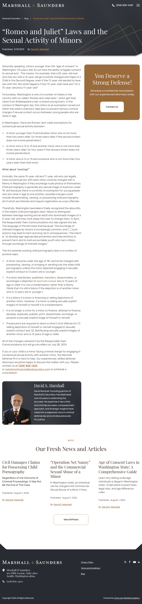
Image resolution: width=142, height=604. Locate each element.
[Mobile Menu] (138, 5)
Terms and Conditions (90, 568)
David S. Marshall (40, 49)
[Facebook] (130, 562)
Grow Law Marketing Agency (127, 598)
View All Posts (71, 519)
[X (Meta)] (125, 562)
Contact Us (112, 106)
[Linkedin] (139, 562)
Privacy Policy (87, 562)
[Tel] (122, 5)
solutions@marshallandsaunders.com (27, 369)
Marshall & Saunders (11, 18)
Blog (26, 18)
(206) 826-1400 (27, 365)
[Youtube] (134, 562)
